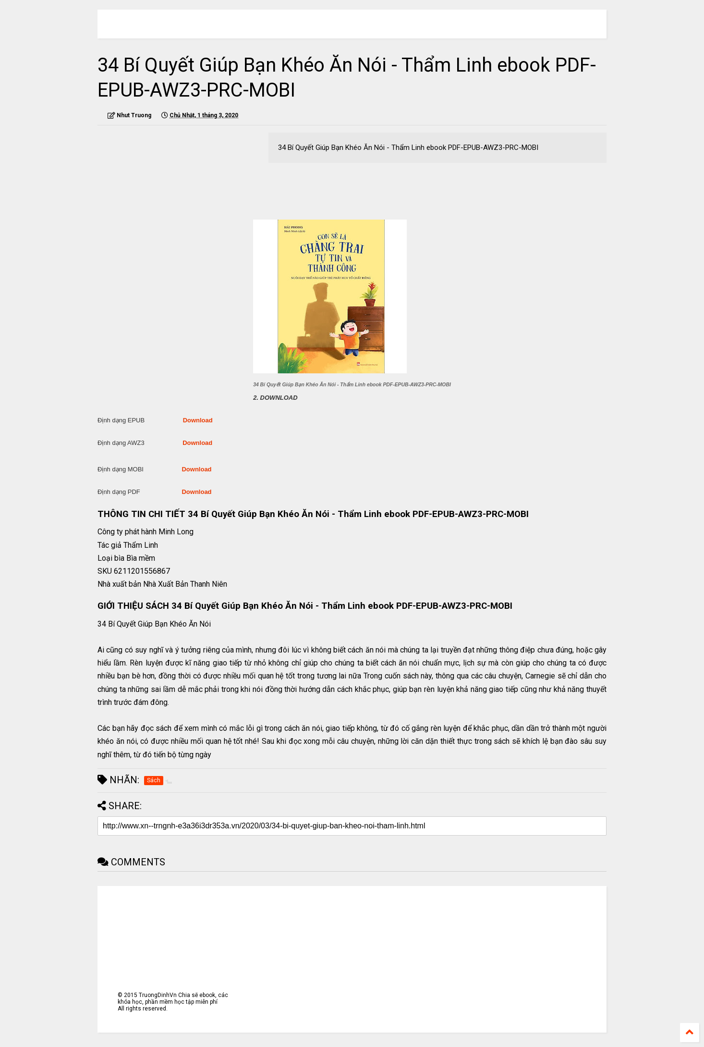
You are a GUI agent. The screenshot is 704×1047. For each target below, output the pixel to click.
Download (198, 420)
